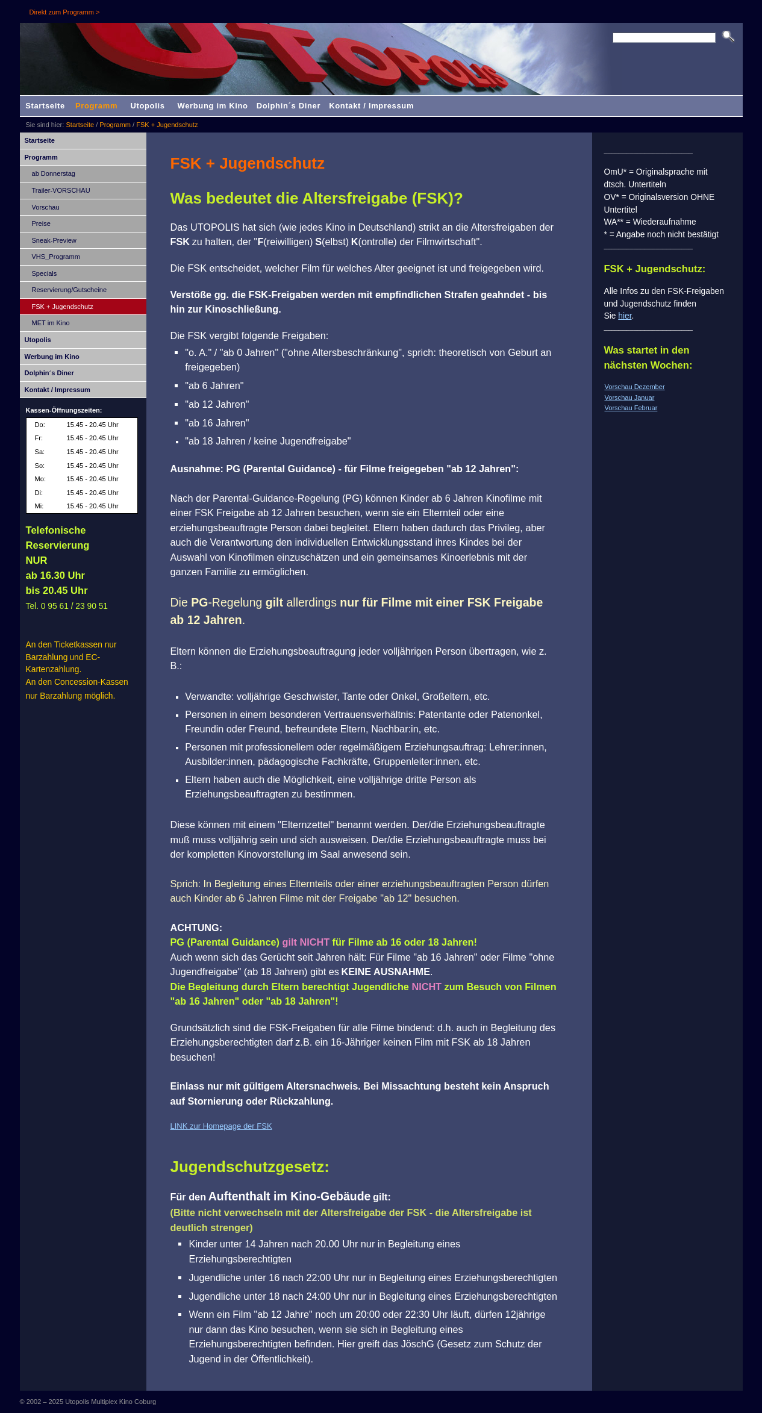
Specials (44, 273)
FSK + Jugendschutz (167, 124)
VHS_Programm (56, 256)
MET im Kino (51, 322)
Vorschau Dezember (635, 386)
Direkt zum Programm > (65, 12)
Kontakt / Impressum (371, 105)
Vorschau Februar (631, 407)
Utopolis (147, 105)
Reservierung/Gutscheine (69, 289)
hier (624, 315)
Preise (41, 223)
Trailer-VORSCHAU (61, 190)
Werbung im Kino (213, 105)
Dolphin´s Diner (289, 105)
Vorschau (46, 207)
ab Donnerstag (53, 173)
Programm (96, 105)
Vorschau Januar (630, 397)
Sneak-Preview (54, 240)
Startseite (45, 105)
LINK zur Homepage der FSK (221, 1126)
